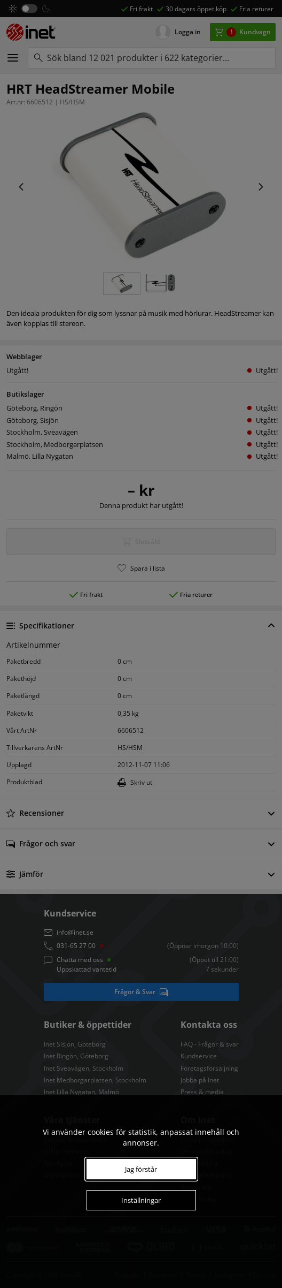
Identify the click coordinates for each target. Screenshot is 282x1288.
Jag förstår (141, 1169)
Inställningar (141, 1200)
